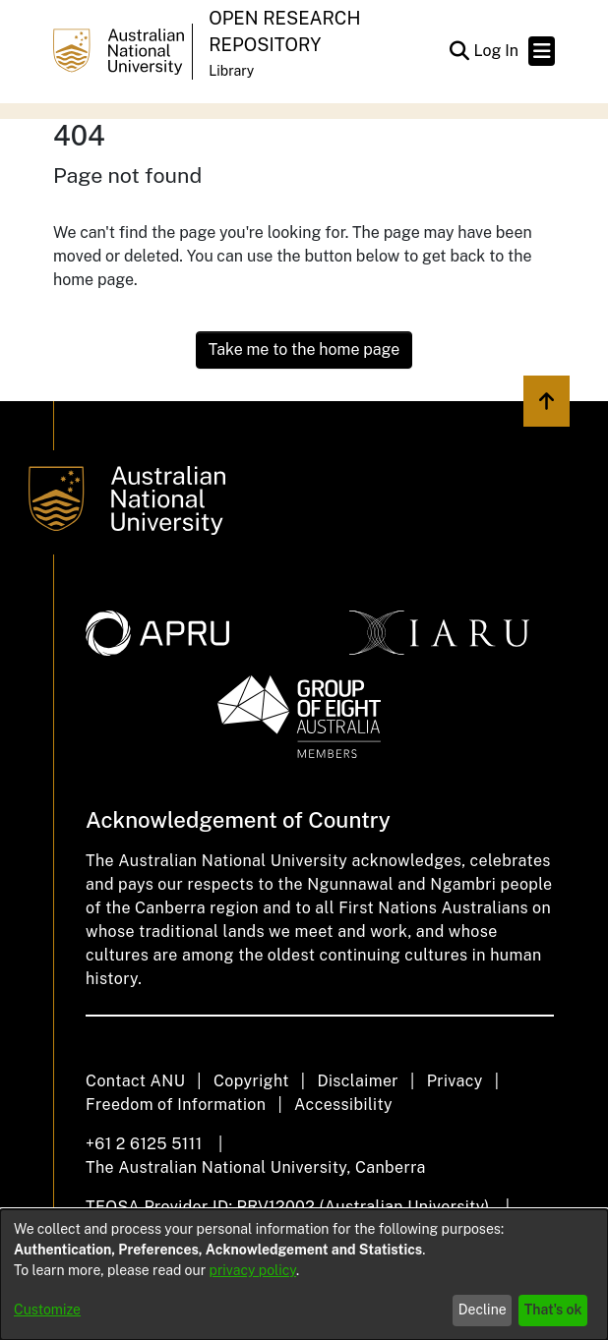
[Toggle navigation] (541, 51)
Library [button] (231, 71)
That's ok (553, 1309)
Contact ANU (135, 1081)
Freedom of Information (176, 1104)
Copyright (251, 1081)
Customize (47, 1309)
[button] (459, 51)
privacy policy (253, 1270)
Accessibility (343, 1104)
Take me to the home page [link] (304, 349)
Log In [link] (496, 50)
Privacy (455, 1081)
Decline (482, 1309)
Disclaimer (357, 1081)
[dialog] (304, 1274)
